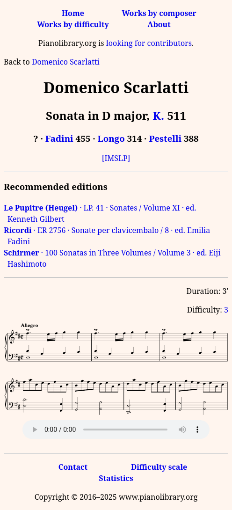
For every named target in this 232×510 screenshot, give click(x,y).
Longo (111, 138)
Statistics (116, 478)
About (158, 24)
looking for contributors (149, 43)
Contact (72, 467)
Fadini (59, 138)
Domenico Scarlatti (66, 62)
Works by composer (159, 13)
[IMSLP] (116, 158)
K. (158, 115)
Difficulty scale (159, 467)
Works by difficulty (73, 24)
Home (73, 13)
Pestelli (165, 138)
